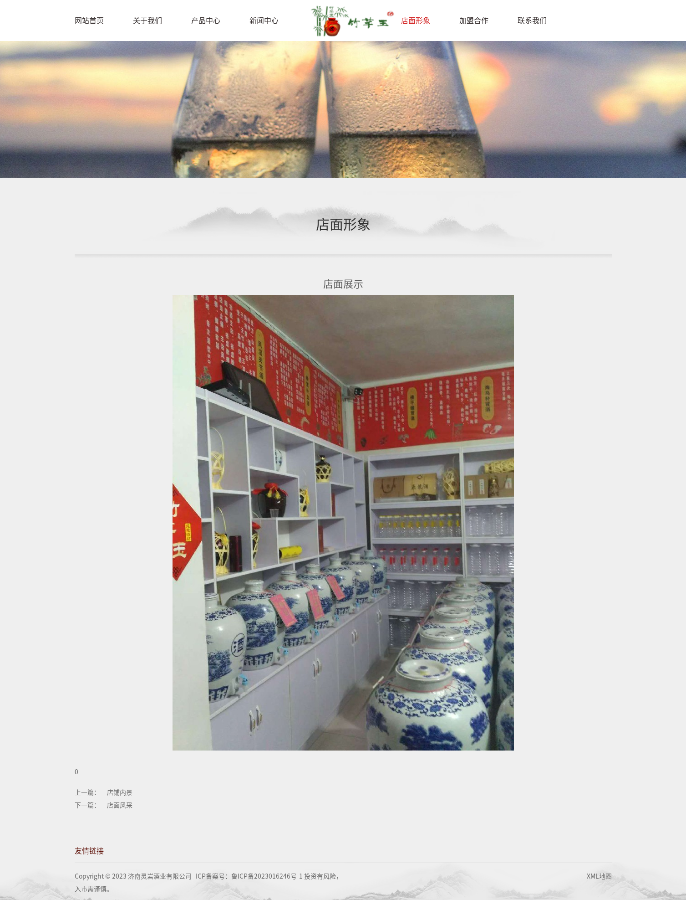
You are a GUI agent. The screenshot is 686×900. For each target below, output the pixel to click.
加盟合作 (473, 20)
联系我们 (532, 20)
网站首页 (89, 20)
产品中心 (205, 20)
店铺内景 (119, 792)
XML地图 (599, 876)
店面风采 (119, 805)
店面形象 (415, 20)
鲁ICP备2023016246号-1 (267, 876)
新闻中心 (264, 20)
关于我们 (147, 20)
